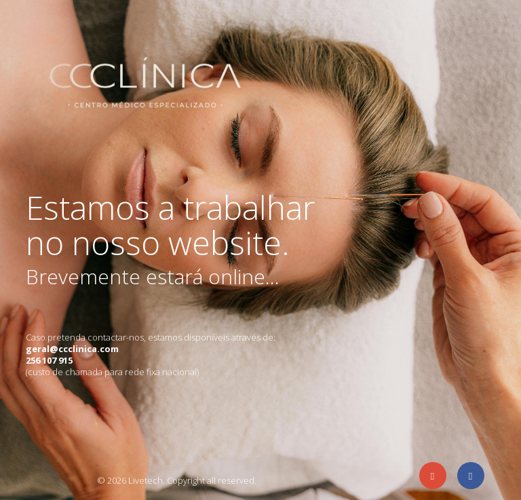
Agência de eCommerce (51, 479)
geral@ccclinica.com (72, 349)
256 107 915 (49, 360)
